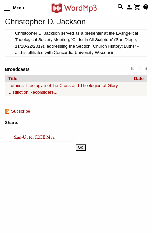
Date (139, 78)
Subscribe (20, 111)
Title (12, 78)
